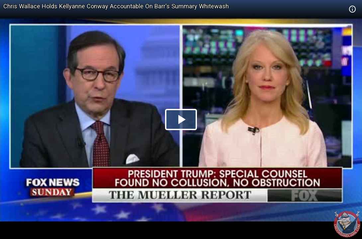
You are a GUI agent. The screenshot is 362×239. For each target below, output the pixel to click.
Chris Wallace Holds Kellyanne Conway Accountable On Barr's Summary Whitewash (116, 6)
